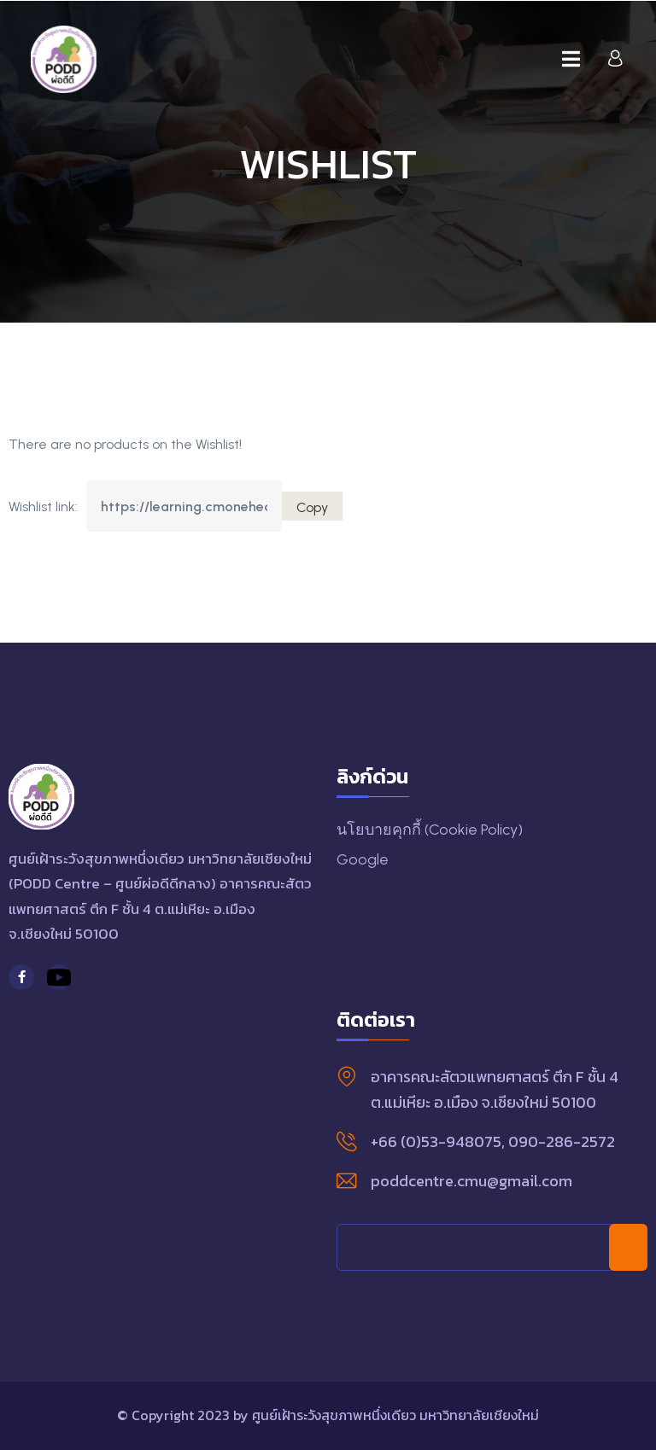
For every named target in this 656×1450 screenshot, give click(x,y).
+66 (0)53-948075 (436, 1141)
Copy (312, 507)
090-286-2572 (561, 1141)
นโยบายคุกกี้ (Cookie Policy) (430, 829)
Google (363, 859)
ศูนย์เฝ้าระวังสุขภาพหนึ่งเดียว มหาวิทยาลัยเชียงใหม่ (395, 1415)
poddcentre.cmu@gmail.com (471, 1180)
